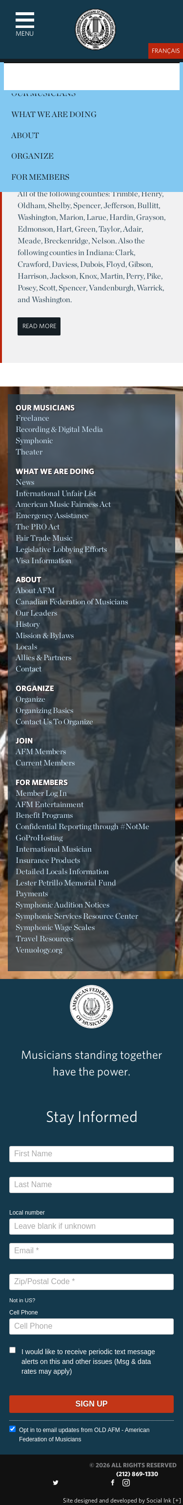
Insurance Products (48, 860)
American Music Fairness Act (63, 504)
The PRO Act (38, 526)
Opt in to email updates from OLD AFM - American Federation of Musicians (79, 1434)
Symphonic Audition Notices (62, 904)
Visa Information (43, 560)
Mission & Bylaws (45, 635)
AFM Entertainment (49, 804)
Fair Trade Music (44, 538)
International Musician (54, 849)
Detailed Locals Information (62, 871)
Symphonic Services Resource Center (77, 916)
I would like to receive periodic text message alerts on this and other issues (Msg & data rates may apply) (82, 1361)
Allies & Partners (43, 657)
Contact (28, 668)
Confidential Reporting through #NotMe (82, 826)
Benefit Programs (44, 815)
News (25, 482)
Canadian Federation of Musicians (72, 601)
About (25, 135)
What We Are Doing (54, 114)
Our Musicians (45, 407)
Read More (39, 326)
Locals (26, 646)
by (117, 1500)
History (28, 624)
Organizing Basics (44, 710)
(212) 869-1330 (137, 1474)
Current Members (45, 762)
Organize (32, 156)
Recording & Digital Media (59, 429)
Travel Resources (44, 938)
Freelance (32, 418)
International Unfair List (56, 493)
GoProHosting (39, 837)
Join (24, 740)
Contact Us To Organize (54, 721)
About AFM (35, 590)
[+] (177, 1500)
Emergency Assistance (52, 515)
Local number (27, 1212)
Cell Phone (23, 1312)
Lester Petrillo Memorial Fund (66, 882)
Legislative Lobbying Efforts (61, 549)
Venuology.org (39, 950)
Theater (29, 451)
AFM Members (41, 751)
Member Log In (41, 793)
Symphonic (34, 440)
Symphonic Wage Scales (55, 927)
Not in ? (22, 1300)
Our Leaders (36, 613)
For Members (40, 177)
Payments (32, 893)
